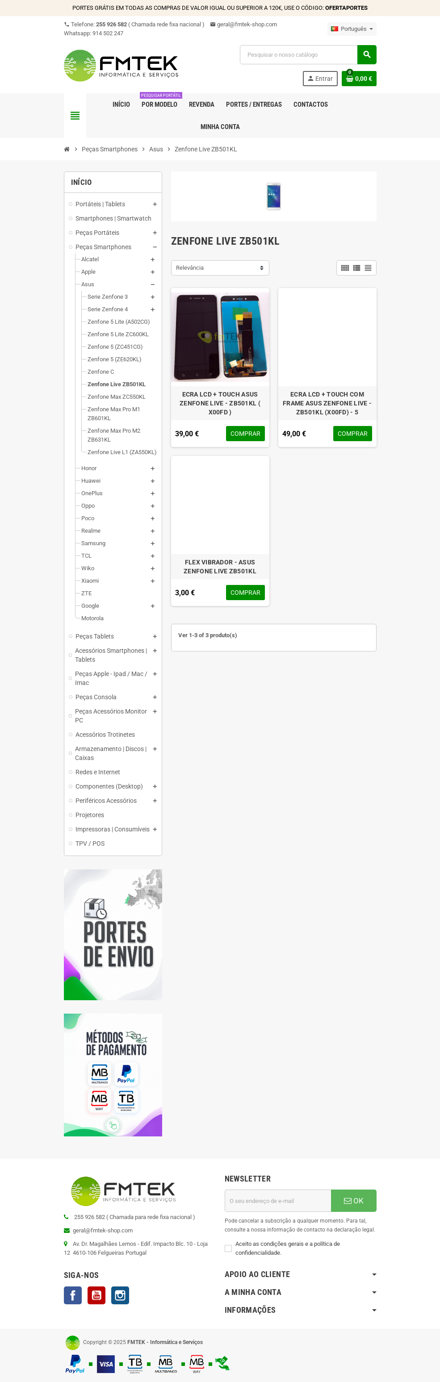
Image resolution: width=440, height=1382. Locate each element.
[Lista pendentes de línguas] (352, 29)
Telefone (134, 24)
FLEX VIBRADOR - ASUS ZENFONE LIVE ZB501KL (220, 567)
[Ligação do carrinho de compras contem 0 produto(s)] (359, 78)
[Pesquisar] (308, 54)
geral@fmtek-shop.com (243, 24)
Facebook (73, 1295)
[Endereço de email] (278, 1201)
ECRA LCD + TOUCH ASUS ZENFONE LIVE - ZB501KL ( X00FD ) (220, 403)
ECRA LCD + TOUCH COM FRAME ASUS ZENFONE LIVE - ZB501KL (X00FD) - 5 (327, 403)
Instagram (120, 1295)
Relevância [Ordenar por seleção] (190, 267)
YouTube (96, 1295)
